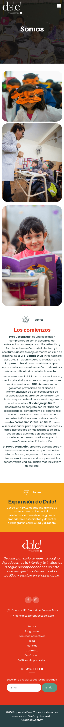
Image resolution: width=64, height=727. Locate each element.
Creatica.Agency (32, 720)
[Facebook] (28, 599)
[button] (48, 6)
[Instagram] (35, 599)
